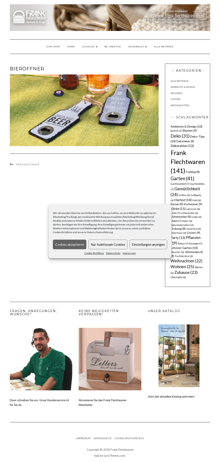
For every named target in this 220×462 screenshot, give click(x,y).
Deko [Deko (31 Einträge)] (180, 135)
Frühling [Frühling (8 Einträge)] (193, 172)
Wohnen (176, 93)
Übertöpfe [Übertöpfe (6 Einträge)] (178, 277)
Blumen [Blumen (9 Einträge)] (190, 130)
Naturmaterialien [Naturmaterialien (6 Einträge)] (182, 225)
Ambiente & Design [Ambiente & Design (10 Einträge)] (186, 126)
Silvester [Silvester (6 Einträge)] (177, 252)
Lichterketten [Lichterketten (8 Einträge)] (181, 216)
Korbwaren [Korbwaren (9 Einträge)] (193, 204)
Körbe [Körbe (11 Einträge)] (178, 209)
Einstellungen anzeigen (148, 244)
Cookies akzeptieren (69, 244)
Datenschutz (113, 253)
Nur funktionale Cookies (108, 244)
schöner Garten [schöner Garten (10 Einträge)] (184, 248)
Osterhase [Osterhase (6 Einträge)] (178, 232)
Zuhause (89, 46)
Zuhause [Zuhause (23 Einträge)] (186, 272)
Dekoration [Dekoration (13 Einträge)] (182, 146)
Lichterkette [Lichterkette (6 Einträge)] (189, 213)
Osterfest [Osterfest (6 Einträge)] (193, 228)
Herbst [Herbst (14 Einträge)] (183, 200)
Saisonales (137, 46)
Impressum (129, 253)
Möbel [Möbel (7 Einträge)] (176, 220)
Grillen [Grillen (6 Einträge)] (184, 195)
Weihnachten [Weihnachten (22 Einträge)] (186, 261)
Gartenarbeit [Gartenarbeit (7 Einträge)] (180, 183)
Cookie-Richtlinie (94, 253)
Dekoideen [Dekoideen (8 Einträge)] (185, 141)
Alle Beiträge (164, 46)
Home (71, 46)
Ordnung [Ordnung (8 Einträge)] (178, 228)
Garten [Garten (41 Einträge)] (182, 178)
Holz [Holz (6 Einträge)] (196, 200)
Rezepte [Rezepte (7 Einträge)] (195, 243)
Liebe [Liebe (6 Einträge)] (196, 216)
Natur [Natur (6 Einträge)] (187, 220)
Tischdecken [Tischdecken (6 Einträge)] (184, 256)
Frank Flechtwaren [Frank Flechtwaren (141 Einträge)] (188, 161)
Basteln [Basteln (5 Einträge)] (176, 130)
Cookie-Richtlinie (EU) (129, 438)
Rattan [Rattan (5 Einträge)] (183, 243)
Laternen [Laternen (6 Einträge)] (193, 209)
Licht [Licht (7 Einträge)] (175, 213)
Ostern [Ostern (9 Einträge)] (193, 232)
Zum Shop (53, 46)
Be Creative (112, 46)
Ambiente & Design (183, 87)
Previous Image (28, 164)
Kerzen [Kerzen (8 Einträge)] (177, 204)
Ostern (175, 99)
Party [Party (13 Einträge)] (178, 238)
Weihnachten (180, 105)
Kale (97, 455)
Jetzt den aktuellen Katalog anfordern (171, 396)
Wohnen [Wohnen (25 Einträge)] (182, 266)
